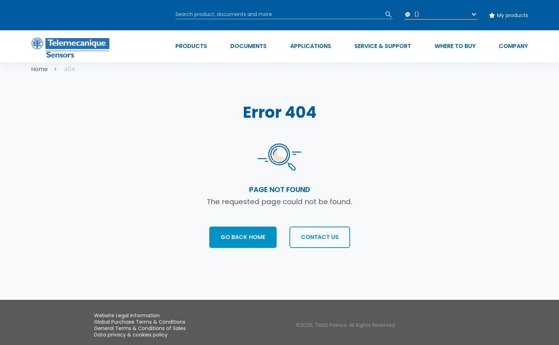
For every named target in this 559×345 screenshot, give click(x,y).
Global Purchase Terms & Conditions (139, 321)
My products (512, 15)
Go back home (243, 237)
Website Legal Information (127, 315)
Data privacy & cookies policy (131, 334)
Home (39, 69)
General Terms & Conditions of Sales (140, 328)
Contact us (320, 237)
